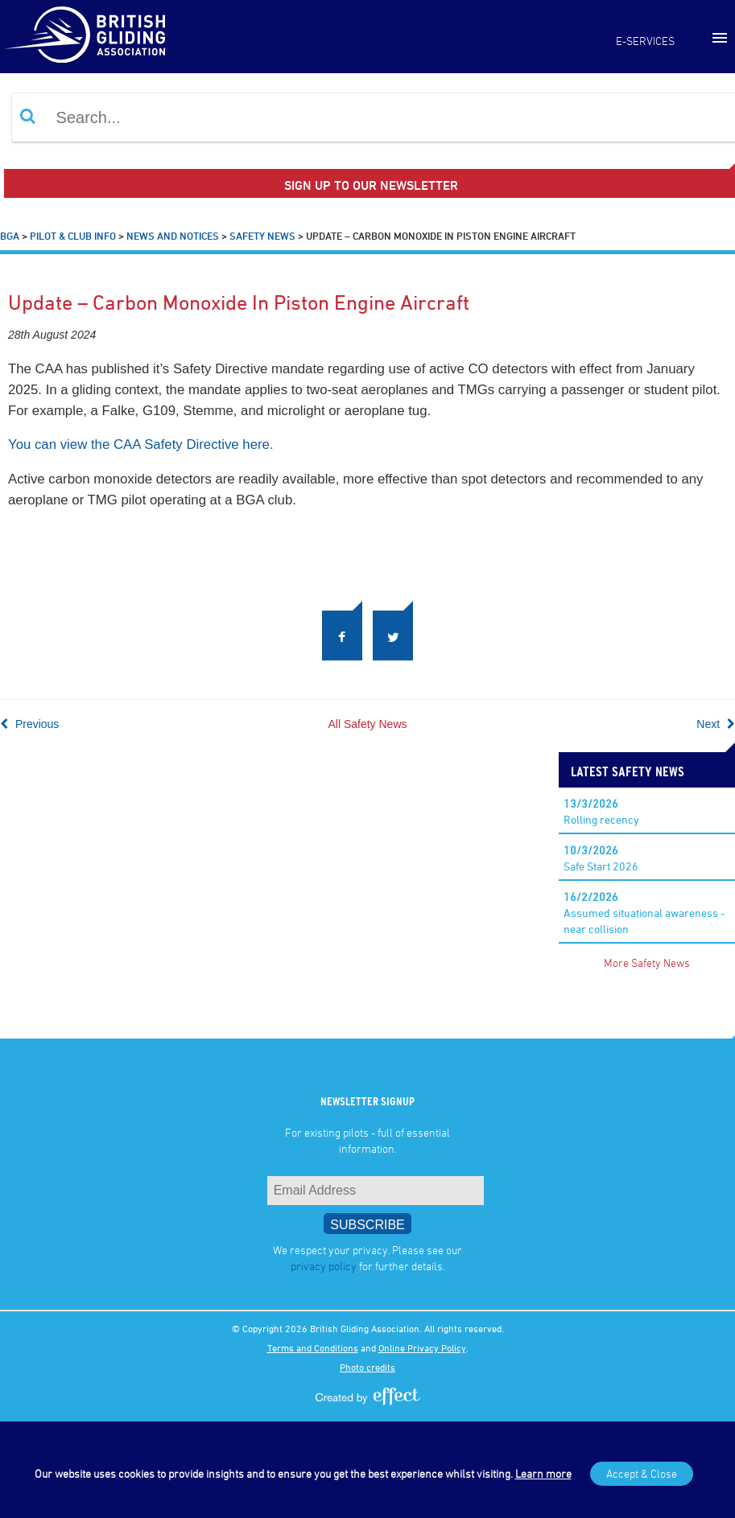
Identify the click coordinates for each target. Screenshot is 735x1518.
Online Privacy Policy (422, 1347)
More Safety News (647, 962)
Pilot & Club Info (73, 235)
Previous (29, 724)
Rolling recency (601, 811)
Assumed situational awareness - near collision (644, 913)
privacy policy (324, 1266)
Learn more (543, 1473)
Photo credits (367, 1366)
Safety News (262, 235)
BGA (9, 235)
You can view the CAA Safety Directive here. (141, 444)
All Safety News (367, 724)
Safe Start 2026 (601, 858)
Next (715, 724)
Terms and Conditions (312, 1347)
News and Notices (172, 235)
